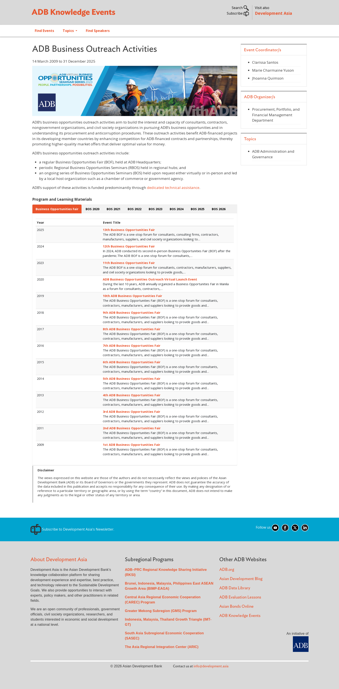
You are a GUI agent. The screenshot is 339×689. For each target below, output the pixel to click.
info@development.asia (211, 666)
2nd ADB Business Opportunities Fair (132, 428)
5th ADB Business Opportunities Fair (131, 378)
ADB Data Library (234, 588)
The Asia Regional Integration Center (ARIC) (161, 647)
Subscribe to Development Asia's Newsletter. (72, 529)
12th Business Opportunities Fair (129, 246)
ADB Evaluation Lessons (240, 597)
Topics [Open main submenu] (69, 30)
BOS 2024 (176, 209)
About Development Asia (58, 559)
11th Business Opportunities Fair (129, 263)
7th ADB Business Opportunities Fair (131, 345)
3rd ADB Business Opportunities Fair (131, 411)
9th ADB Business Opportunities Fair (131, 312)
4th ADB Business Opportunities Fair (131, 395)
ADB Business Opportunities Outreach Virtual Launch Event (150, 279)
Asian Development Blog (240, 579)
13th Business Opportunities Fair (129, 230)
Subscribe (238, 13)
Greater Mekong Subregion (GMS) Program (161, 611)
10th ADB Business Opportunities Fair (132, 296)
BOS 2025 (197, 209)
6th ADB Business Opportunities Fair (131, 362)
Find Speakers (98, 30)
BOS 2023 (155, 209)
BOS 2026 (218, 209)
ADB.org (226, 570)
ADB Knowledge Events (239, 616)
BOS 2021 (113, 209)
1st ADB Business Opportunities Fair (131, 444)
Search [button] (240, 7)
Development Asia (273, 13)
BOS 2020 (92, 209)
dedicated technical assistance (173, 187)
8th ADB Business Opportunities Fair (131, 329)
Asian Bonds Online (236, 607)
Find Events (44, 30)
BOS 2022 (134, 209)
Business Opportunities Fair (57, 209)
